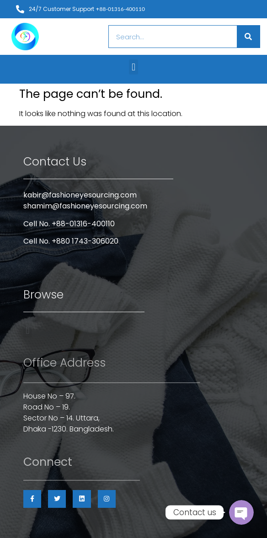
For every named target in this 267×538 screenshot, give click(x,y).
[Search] (248, 37)
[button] (133, 67)
